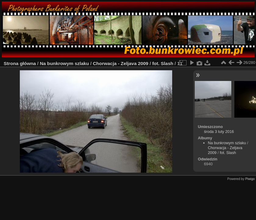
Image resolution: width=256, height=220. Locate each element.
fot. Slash (162, 63)
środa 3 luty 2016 (219, 131)
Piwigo (250, 179)
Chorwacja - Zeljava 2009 (120, 63)
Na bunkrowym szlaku (64, 63)
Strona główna (20, 63)
